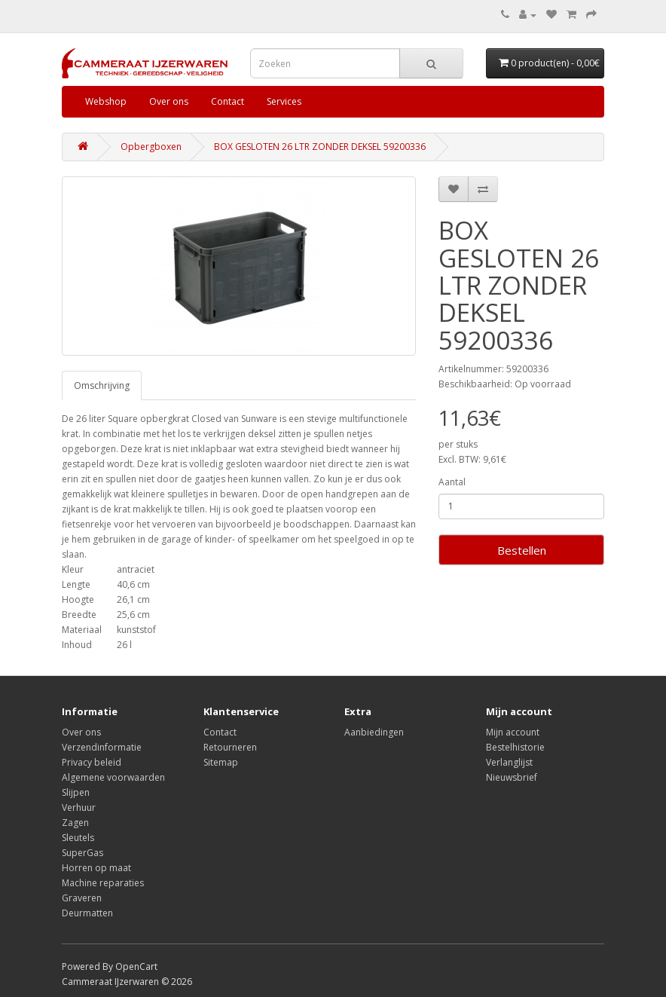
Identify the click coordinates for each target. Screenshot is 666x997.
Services (284, 101)
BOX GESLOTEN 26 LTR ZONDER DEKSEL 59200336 (320, 146)
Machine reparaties (103, 882)
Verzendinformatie (102, 747)
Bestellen (521, 550)
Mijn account (512, 732)
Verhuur (79, 807)
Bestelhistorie (515, 747)
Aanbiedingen (374, 732)
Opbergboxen (151, 146)
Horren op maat (96, 867)
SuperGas (82, 852)
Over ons (168, 101)
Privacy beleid (91, 762)
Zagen (75, 822)
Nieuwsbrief (511, 777)
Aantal (452, 482)
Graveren (82, 897)
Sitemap (220, 762)
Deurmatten (87, 913)
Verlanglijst (509, 762)
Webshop (106, 101)
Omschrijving (102, 385)
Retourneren (230, 747)
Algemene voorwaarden (113, 777)
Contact (227, 101)
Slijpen (76, 792)
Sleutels (78, 837)
